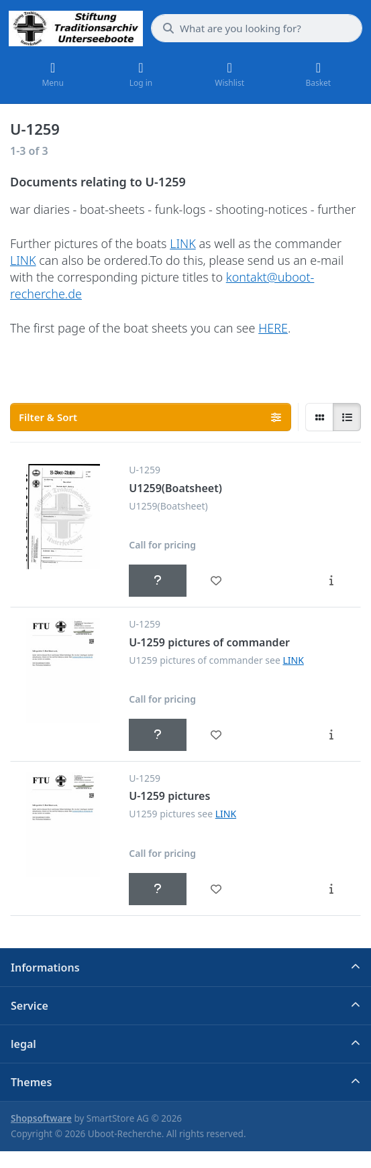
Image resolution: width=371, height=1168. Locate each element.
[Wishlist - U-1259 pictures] (215, 889)
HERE (273, 328)
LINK (183, 243)
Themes (31, 1082)
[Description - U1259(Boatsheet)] (331, 581)
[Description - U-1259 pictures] (331, 889)
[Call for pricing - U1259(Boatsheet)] (158, 581)
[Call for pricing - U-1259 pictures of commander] (158, 735)
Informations (45, 967)
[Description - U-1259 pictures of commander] (331, 735)
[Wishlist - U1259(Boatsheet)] (215, 581)
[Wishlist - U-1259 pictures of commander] (215, 735)
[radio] (319, 417)
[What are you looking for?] (256, 28)
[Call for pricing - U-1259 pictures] (158, 889)
